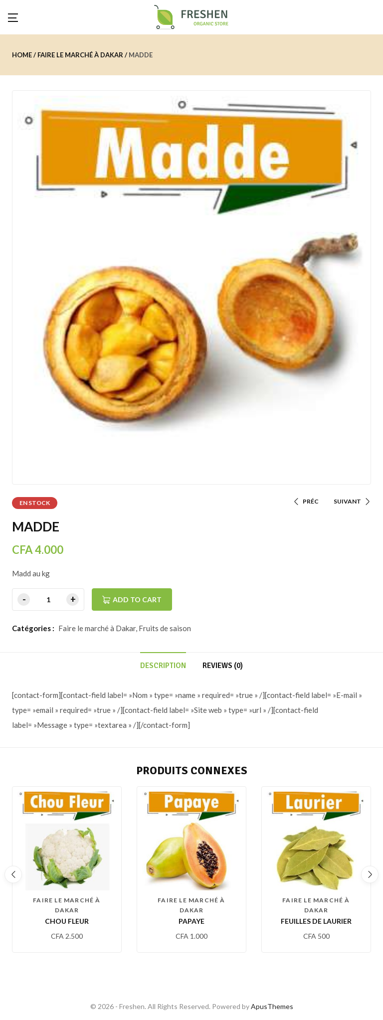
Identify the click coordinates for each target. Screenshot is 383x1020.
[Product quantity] (48, 599)
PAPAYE (191, 921)
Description (163, 665)
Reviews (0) (222, 665)
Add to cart (137, 599)
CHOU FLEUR (67, 921)
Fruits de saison (165, 628)
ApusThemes (272, 1006)
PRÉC (306, 501)
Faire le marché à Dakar (80, 55)
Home (22, 55)
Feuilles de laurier (316, 921)
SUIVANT (352, 501)
